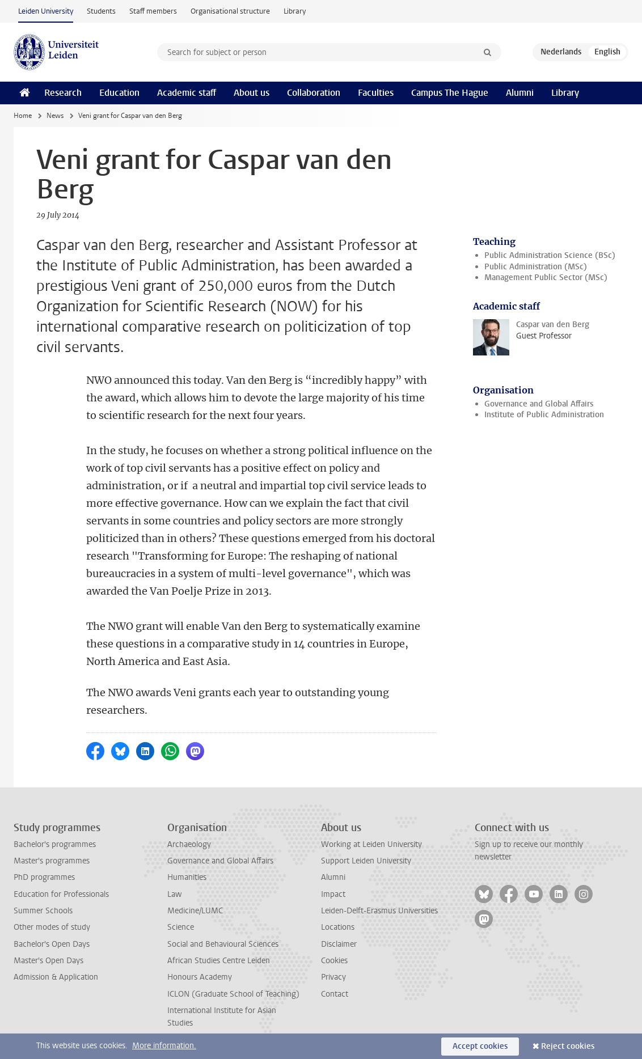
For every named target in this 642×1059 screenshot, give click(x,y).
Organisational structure (230, 11)
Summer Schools (43, 910)
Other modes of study (52, 927)
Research (63, 93)
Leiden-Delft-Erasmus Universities (379, 910)
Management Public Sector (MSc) (545, 277)
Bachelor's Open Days (52, 944)
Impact (333, 894)
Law (174, 894)
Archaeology (189, 844)
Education (119, 93)
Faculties (376, 93)
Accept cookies (480, 1046)
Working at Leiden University (371, 844)
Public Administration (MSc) (535, 266)
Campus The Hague (449, 93)
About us (251, 93)
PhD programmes (44, 877)
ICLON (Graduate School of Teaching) (233, 994)
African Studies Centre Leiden (218, 960)
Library (295, 11)
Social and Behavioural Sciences (222, 944)
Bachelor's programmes (55, 844)
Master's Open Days (48, 960)
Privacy (333, 977)
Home (23, 115)
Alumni (520, 93)
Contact (334, 994)
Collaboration (313, 93)
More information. (164, 1045)
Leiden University (45, 11)
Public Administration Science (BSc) (549, 255)
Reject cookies (567, 1046)
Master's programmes (52, 860)
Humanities (186, 877)
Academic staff (186, 93)
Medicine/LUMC (195, 910)
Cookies (334, 960)
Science (180, 927)
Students (101, 11)
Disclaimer (339, 944)
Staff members (153, 11)
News (55, 115)
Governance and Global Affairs (538, 404)
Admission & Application (56, 977)
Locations (337, 927)
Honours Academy (199, 977)
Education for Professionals (61, 894)
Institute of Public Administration (544, 414)
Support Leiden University (366, 860)
